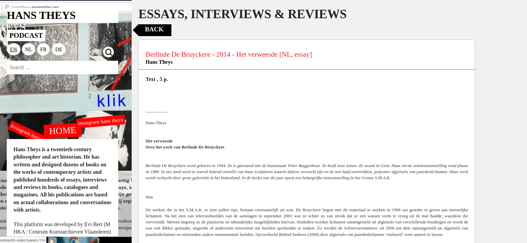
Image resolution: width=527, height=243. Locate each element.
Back (154, 29)
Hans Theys (158, 62)
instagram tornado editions (37, 137)
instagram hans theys (101, 121)
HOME (62, 130)
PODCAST (26, 35)
